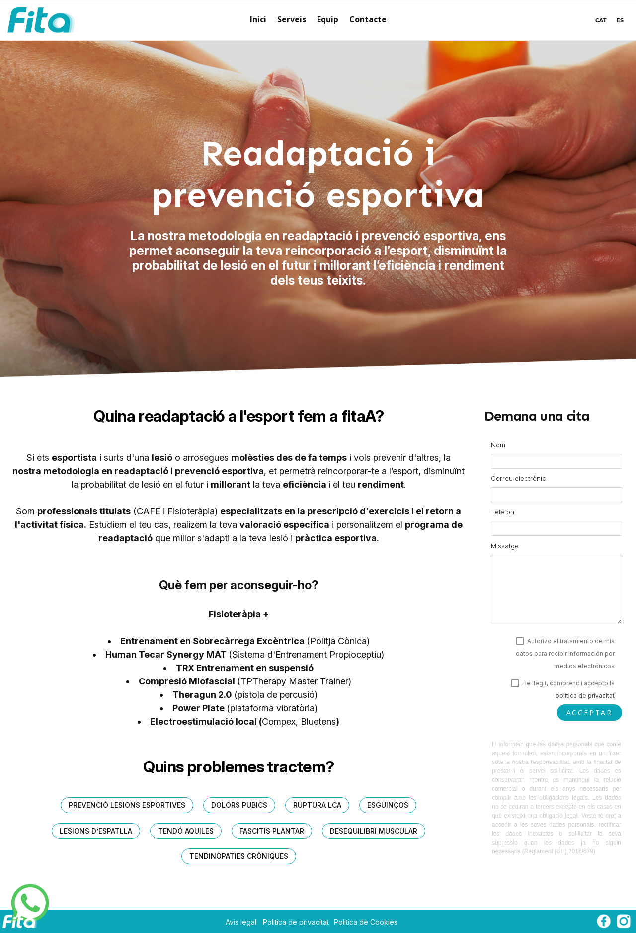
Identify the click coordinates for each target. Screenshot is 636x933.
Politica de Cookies (366, 922)
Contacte (368, 19)
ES (620, 20)
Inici (258, 19)
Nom (498, 445)
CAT (601, 20)
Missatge (505, 546)
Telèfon (502, 512)
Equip (327, 19)
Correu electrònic (518, 478)
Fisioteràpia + (239, 614)
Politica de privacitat (296, 922)
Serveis (291, 19)
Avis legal (241, 922)
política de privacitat (585, 695)
